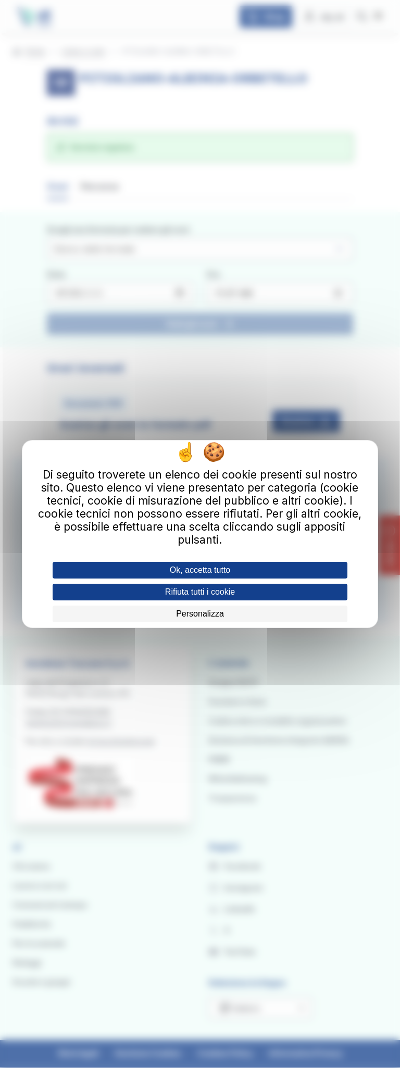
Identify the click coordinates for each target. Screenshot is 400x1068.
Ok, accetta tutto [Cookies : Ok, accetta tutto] (200, 570)
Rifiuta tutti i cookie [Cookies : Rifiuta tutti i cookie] (200, 591)
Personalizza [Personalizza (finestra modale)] (200, 613)
